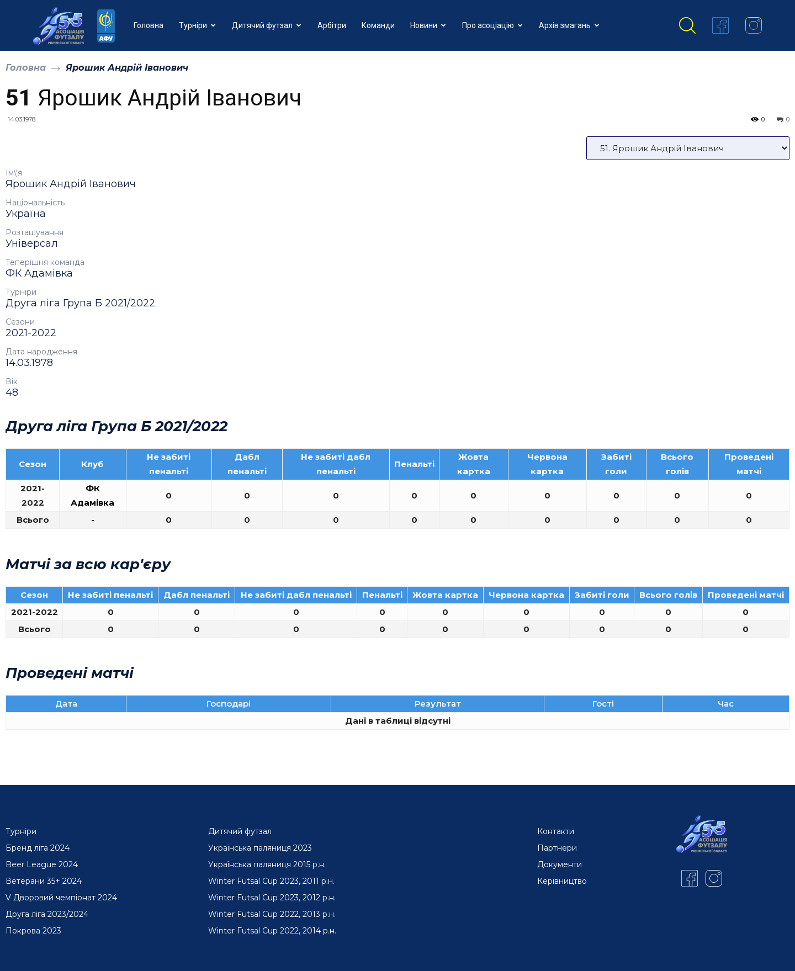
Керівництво (562, 881)
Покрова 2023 (33, 931)
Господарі (228, 703)
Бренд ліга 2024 (38, 848)
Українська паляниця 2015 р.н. (267, 864)
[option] (397, 484)
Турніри (197, 25)
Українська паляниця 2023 (260, 848)
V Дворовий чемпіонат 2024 (61, 898)
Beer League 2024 (42, 864)
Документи (559, 864)
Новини (428, 25)
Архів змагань (569, 25)
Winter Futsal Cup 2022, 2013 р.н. (272, 914)
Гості (603, 703)
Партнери (557, 848)
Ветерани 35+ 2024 (44, 881)
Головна (148, 25)
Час (726, 703)
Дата (66, 703)
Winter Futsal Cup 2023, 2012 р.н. (272, 898)
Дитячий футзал (266, 25)
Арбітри (331, 25)
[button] (687, 25)
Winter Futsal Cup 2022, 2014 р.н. (272, 931)
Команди (378, 25)
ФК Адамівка (39, 273)
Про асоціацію (492, 25)
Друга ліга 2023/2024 (47, 914)
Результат (438, 703)
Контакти (555, 831)
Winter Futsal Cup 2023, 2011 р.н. (271, 881)
